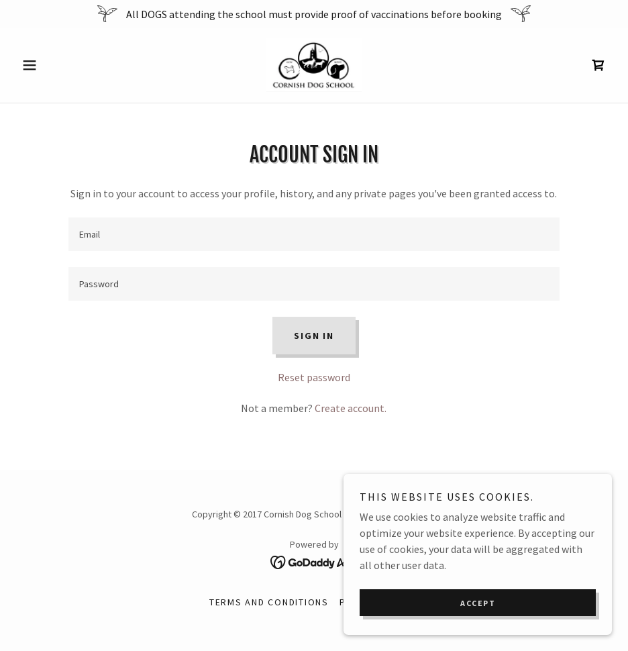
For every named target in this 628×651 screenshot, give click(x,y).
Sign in (313, 336)
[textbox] (314, 234)
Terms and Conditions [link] (269, 602)
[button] (60, 65)
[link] (314, 65)
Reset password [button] (314, 377)
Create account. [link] (350, 408)
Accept (477, 603)
